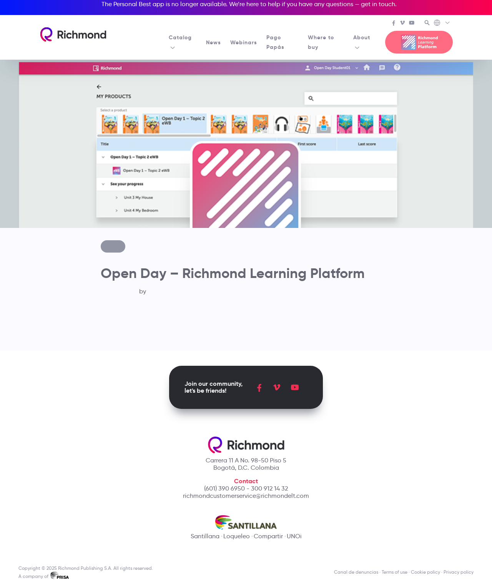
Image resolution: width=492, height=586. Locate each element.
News (213, 42)
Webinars (243, 42)
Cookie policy (425, 572)
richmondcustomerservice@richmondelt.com (246, 495)
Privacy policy (459, 572)
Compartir (268, 536)
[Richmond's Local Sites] (442, 23)
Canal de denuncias (356, 572)
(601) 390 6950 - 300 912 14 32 (246, 488)
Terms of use (394, 572)
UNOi (294, 536)
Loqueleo (236, 536)
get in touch (378, 4)
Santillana (205, 536)
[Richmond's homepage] (73, 34)
